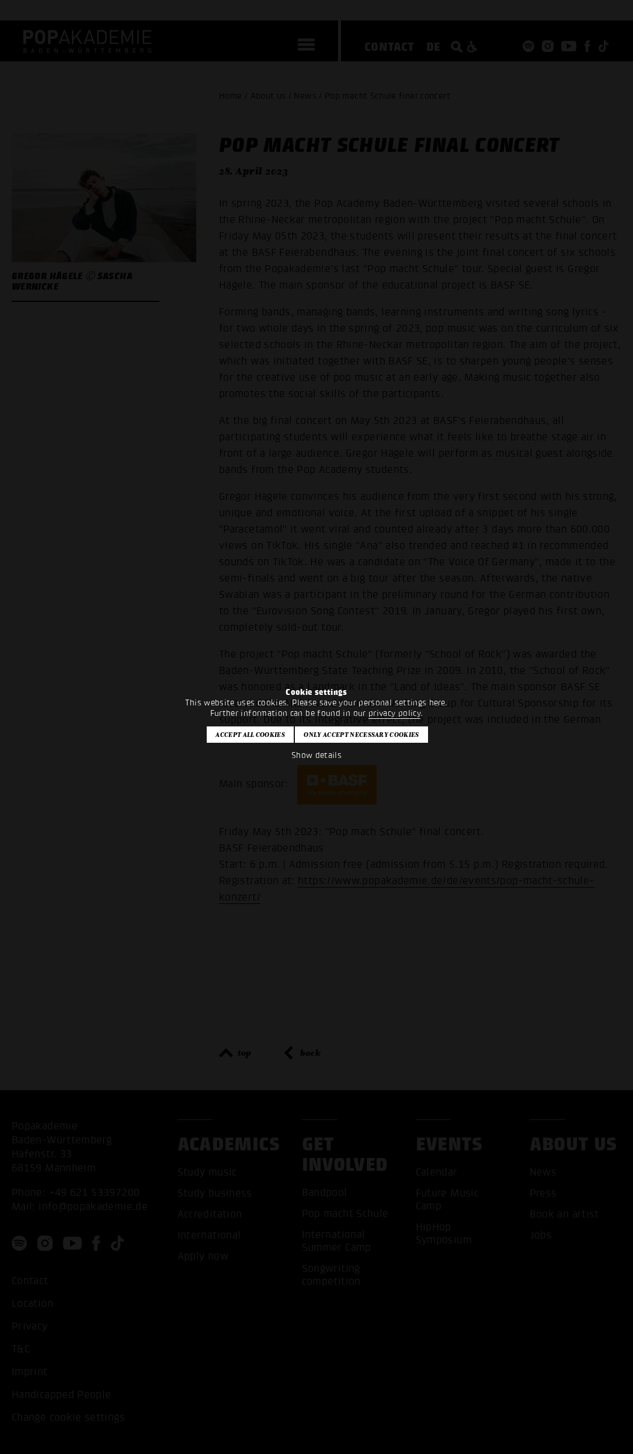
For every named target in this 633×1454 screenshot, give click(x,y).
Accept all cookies (250, 735)
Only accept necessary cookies (361, 735)
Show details (316, 755)
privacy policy (394, 713)
